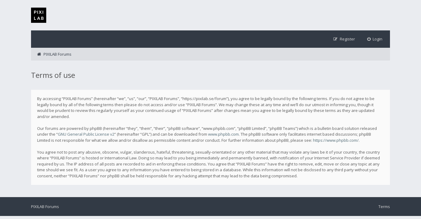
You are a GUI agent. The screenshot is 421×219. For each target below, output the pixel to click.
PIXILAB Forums (45, 206)
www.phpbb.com (223, 134)
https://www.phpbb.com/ (336, 140)
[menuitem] (375, 39)
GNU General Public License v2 (86, 134)
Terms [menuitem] (384, 206)
